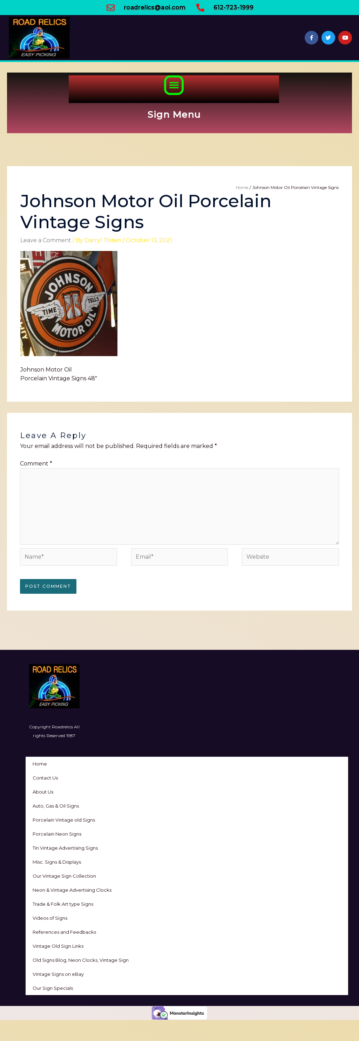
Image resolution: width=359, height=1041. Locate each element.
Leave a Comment (45, 240)
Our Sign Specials (53, 988)
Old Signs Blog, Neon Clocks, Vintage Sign (81, 960)
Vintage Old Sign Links (58, 946)
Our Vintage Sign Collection (64, 876)
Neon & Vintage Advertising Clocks (72, 890)
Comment (36, 463)
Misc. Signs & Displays (57, 862)
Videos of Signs (50, 918)
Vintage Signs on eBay (58, 974)
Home (40, 764)
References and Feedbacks (64, 932)
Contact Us (45, 778)
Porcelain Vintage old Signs (64, 820)
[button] (174, 85)
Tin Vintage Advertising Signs (65, 848)
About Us (43, 792)
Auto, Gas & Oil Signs (56, 806)
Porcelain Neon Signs (57, 834)
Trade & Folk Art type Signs (63, 904)
